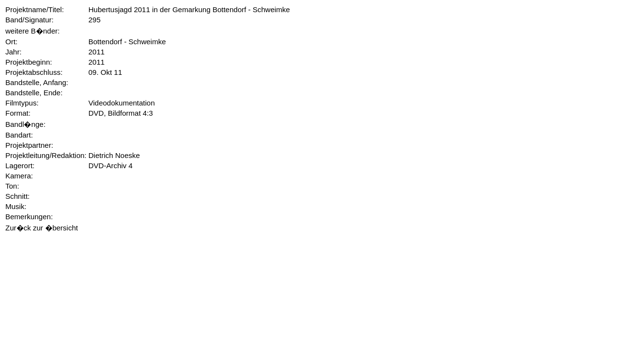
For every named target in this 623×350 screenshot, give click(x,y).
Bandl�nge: (25, 124)
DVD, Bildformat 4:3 (121, 113)
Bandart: (19, 135)
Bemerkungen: (29, 216)
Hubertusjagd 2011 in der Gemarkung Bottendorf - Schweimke (189, 9)
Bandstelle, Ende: (34, 92)
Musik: (15, 206)
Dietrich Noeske (114, 155)
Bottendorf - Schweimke (127, 41)
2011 (97, 52)
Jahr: (13, 52)
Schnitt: (17, 196)
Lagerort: (20, 165)
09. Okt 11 (105, 72)
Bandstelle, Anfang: (36, 82)
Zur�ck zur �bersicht (41, 228)
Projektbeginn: (28, 62)
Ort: (11, 41)
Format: (18, 113)
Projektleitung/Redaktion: (46, 155)
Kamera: (19, 176)
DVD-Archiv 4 (111, 165)
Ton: (12, 186)
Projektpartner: (29, 145)
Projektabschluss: (34, 72)
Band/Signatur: (29, 20)
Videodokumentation (122, 103)
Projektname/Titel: (34, 9)
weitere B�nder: (32, 31)
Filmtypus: (21, 103)
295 (95, 20)
